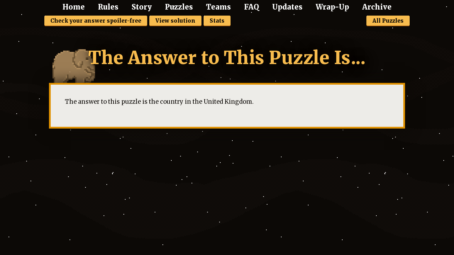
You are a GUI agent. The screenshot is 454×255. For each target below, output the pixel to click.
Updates (287, 6)
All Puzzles (388, 20)
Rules (108, 6)
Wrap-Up (332, 6)
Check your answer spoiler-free (95, 20)
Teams (218, 6)
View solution (175, 20)
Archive (377, 6)
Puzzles (179, 6)
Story (142, 6)
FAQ (251, 6)
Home (73, 6)
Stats (217, 20)
